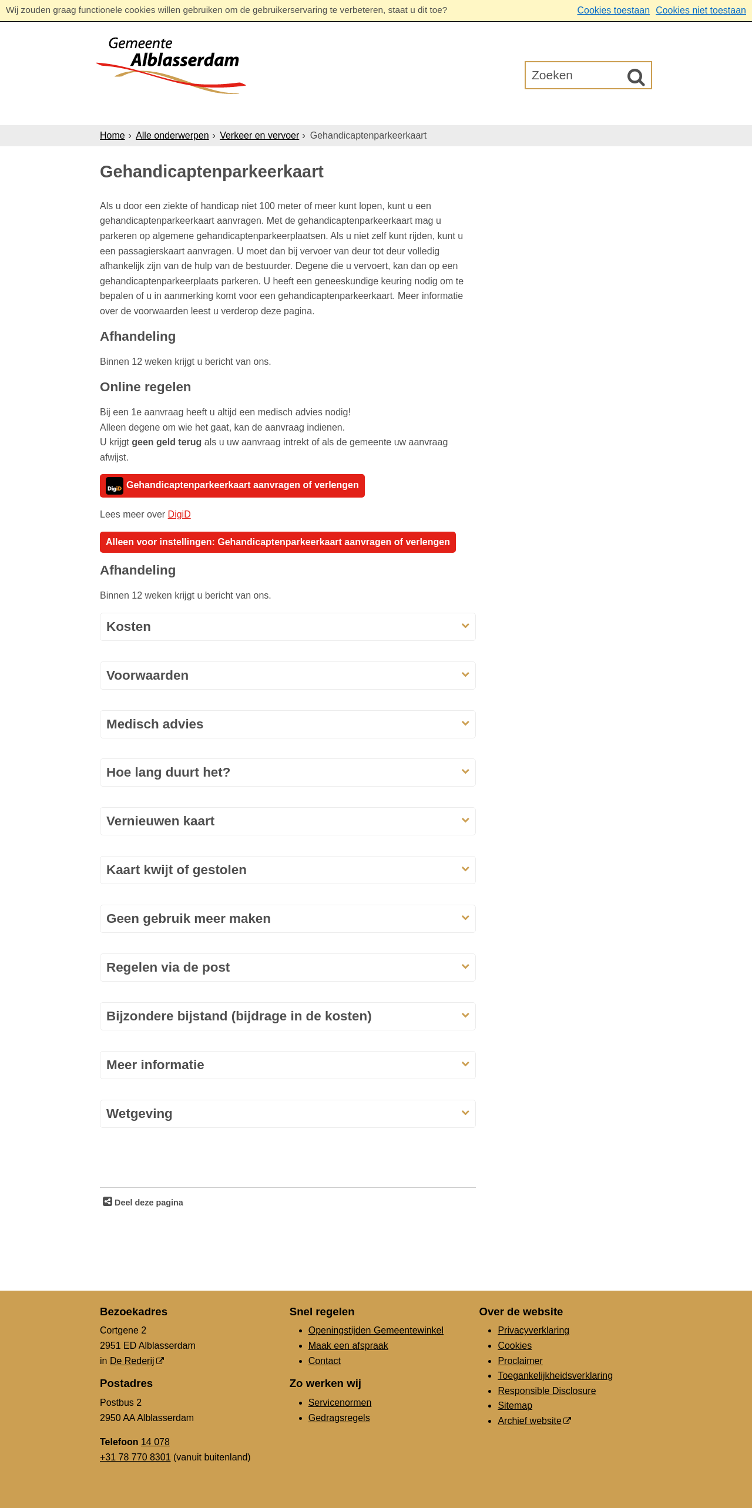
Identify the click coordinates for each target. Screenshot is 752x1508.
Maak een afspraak (348, 1346)
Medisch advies (155, 724)
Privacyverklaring (533, 1330)
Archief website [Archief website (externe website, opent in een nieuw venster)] (530, 1421)
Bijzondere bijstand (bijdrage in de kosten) (239, 1016)
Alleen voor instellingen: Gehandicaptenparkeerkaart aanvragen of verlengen (278, 542)
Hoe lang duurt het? (168, 772)
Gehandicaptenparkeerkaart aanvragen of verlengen (232, 486)
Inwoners (207, 110)
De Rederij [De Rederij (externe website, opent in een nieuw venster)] (132, 1361)
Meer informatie (155, 1064)
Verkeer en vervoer (259, 135)
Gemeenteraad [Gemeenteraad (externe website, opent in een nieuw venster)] (530, 110)
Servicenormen (340, 1403)
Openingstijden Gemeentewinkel (376, 1330)
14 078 (155, 1442)
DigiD (179, 514)
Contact (324, 1361)
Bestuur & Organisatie (408, 110)
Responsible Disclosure (547, 1391)
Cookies (515, 1346)
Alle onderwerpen (172, 135)
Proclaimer (520, 1361)
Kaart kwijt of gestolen (176, 869)
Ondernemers (289, 110)
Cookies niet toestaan (701, 10)
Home (112, 135)
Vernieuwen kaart (160, 821)
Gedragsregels (339, 1418)
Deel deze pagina (147, 1202)
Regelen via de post (170, 967)
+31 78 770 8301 (135, 1457)
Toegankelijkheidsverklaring (555, 1376)
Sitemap (515, 1405)
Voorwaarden (147, 675)
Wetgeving (139, 1113)
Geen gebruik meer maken (188, 918)
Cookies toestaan (613, 10)
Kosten (128, 626)
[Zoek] (636, 77)
